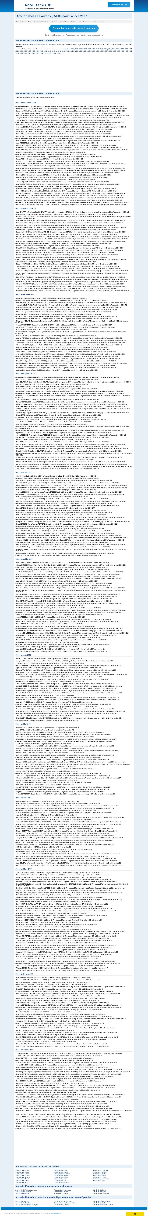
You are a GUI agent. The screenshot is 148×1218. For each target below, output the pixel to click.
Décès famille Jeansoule (62, 1173)
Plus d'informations (81, 1214)
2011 (130, 48)
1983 (122, 50)
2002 (45, 50)
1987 (106, 50)
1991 (90, 50)
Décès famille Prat (60, 1180)
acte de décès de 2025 (66, 48)
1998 (61, 50)
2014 (118, 48)
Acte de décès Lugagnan (101, 1193)
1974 (41, 52)
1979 (21, 52)
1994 (77, 50)
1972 (49, 52)
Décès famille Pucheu (61, 1171)
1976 (33, 52)
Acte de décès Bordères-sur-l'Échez (65, 1202)
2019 (97, 48)
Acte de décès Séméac (61, 1204)
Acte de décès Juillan (99, 1202)
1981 (130, 50)
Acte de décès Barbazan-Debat (103, 1204)
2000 (53, 50)
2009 (21, 50)
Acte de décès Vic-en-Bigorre (102, 1200)
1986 (110, 50)
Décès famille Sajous (60, 1176)
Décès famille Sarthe (22, 1180)
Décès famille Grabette (61, 1181)
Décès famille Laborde (61, 1175)
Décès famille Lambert (22, 1175)
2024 (77, 48)
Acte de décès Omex (99, 1189)
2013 (122, 48)
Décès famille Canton (99, 1173)
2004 (37, 50)
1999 (57, 50)
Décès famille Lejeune (22, 1176)
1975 (37, 52)
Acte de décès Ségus (61, 1193)
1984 (118, 50)
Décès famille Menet (22, 1178)
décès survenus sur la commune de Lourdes (39, 44)
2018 (101, 48)
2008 (25, 50)
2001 (49, 50)
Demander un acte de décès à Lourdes (74, 28)
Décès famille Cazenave (100, 1170)
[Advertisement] (73, 73)
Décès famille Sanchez (100, 1171)
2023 (81, 48)
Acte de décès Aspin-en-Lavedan (26, 1189)
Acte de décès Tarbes (22, 1200)
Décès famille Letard (99, 1175)
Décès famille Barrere (22, 1173)
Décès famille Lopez (21, 1181)
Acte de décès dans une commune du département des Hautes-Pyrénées (53, 1196)
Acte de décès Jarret (22, 1193)
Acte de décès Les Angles (62, 1189)
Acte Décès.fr (38, 5)
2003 (41, 50)
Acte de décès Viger (99, 1191)
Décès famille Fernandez (101, 1178)
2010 (17, 50)
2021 (89, 48)
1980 (17, 52)
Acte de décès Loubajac (23, 1191)
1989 (98, 50)
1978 (25, 52)
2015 (114, 48)
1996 (69, 50)
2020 (93, 48)
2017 (105, 48)
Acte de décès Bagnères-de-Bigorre (27, 1204)
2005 (33, 50)
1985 (114, 50)
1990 (94, 50)
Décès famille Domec (61, 1170)
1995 (73, 50)
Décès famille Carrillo (22, 1171)
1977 (29, 52)
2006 (29, 50)
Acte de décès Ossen (61, 1191)
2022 (85, 48)
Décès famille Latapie (22, 1170)
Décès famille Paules (99, 1176)
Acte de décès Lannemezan (63, 1200)
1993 (81, 50)
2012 (126, 48)
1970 (58, 52)
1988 (102, 50)
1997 (65, 50)
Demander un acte (119, 5)
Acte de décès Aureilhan (23, 1202)
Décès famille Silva (99, 1180)
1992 (86, 50)
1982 (126, 50)
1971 (53, 52)
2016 (109, 48)
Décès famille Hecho (60, 1178)
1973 (45, 52)
